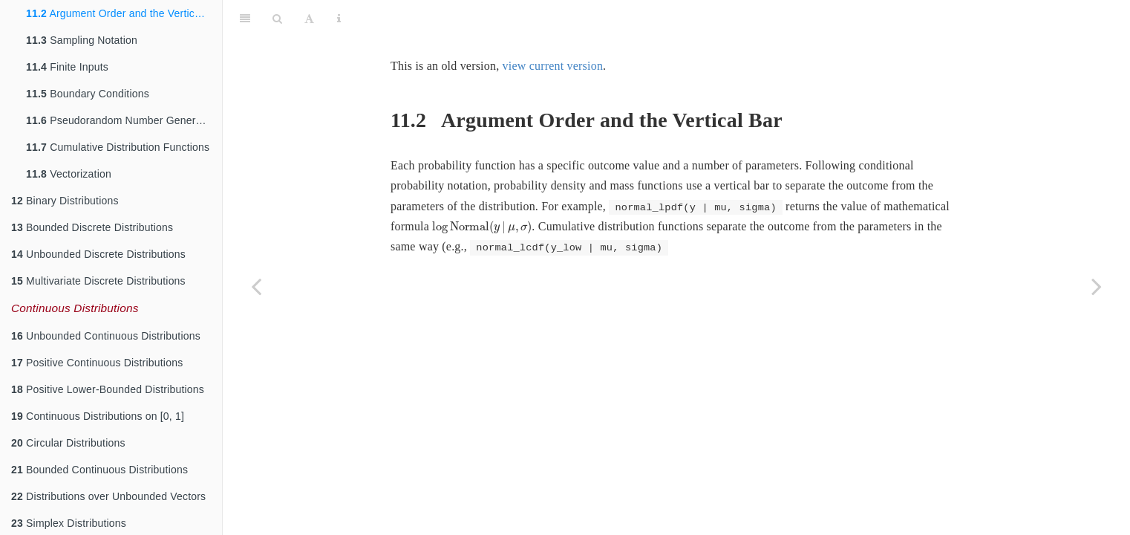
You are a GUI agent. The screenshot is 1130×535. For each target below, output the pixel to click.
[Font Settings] (309, 18)
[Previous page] (256, 286)
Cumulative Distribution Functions (117, 147)
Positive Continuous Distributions (97, 363)
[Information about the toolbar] (339, 18)
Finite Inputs (67, 67)
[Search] (277, 18)
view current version (553, 65)
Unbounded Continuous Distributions (105, 336)
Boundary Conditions (87, 94)
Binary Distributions (65, 201)
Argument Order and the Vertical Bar (124, 13)
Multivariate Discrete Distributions (98, 281)
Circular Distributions (68, 443)
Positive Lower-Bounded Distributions (107, 389)
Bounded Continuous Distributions (99, 470)
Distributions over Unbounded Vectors (108, 496)
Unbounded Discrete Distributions (98, 254)
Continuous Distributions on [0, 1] (97, 416)
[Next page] (1096, 286)
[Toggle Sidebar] (245, 18)
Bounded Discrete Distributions (92, 227)
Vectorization (68, 174)
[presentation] (482, 227)
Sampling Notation (81, 40)
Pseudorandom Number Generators (123, 120)
